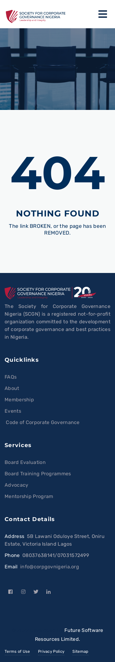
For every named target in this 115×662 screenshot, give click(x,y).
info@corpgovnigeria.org (49, 567)
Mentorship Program (29, 496)
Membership (19, 400)
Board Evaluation (25, 462)
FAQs (11, 377)
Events (13, 411)
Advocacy (16, 485)
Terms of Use (17, 651)
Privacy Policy (51, 651)
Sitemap (80, 651)
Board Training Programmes (38, 474)
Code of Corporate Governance (42, 422)
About (12, 388)
